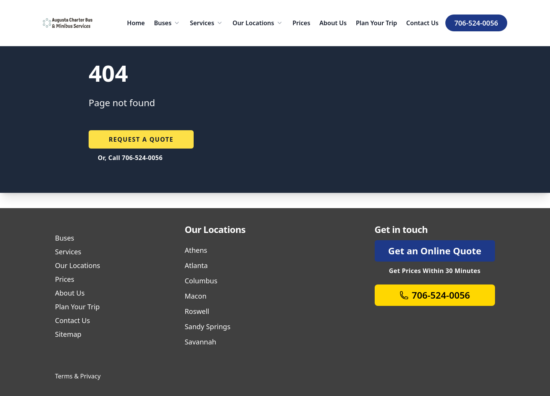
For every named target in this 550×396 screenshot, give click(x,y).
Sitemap (68, 334)
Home (136, 23)
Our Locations (258, 23)
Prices (302, 23)
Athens (195, 250)
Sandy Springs (207, 326)
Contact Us (422, 23)
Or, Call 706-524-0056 (130, 158)
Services (206, 23)
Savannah (200, 341)
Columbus (200, 280)
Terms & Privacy (77, 376)
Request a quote (141, 139)
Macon (195, 296)
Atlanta (195, 265)
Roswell (196, 311)
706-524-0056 (476, 22)
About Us (332, 23)
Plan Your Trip (376, 23)
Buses (167, 23)
